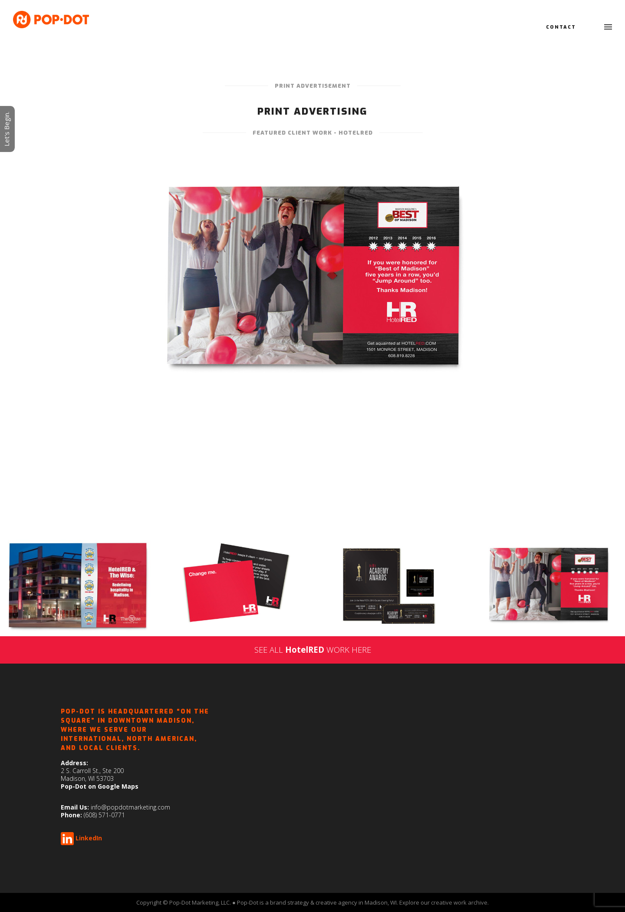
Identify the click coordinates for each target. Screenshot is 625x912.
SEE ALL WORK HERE (312, 649)
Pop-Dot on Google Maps (99, 786)
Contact (561, 27)
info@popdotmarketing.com (130, 807)
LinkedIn (89, 838)
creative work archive (459, 902)
